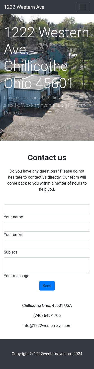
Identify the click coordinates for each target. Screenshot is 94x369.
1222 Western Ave (24, 7)
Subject (10, 252)
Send (47, 285)
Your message (16, 275)
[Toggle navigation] (83, 7)
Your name (13, 217)
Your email (13, 234)
